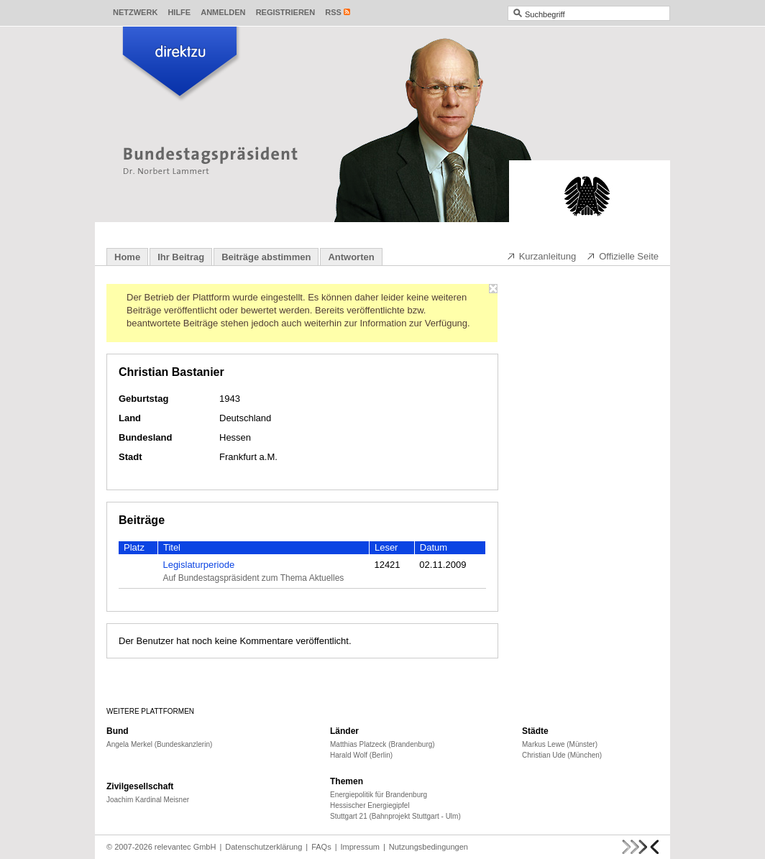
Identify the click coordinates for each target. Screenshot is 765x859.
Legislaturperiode (198, 564)
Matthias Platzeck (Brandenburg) (382, 744)
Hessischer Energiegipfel (370, 805)
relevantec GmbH (185, 846)
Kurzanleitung (541, 256)
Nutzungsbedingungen (428, 846)
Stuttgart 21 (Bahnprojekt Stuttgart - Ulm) (395, 816)
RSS (333, 12)
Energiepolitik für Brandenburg (378, 795)
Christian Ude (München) (562, 755)
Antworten (351, 257)
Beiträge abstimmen (266, 257)
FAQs (321, 846)
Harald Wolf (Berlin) (361, 755)
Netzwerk (135, 12)
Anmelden (223, 12)
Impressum (360, 846)
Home (127, 257)
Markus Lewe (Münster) (559, 744)
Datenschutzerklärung (263, 846)
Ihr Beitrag (180, 257)
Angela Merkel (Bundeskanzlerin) (159, 744)
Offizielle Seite (622, 256)
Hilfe (179, 12)
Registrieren (286, 12)
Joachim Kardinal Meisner (147, 800)
